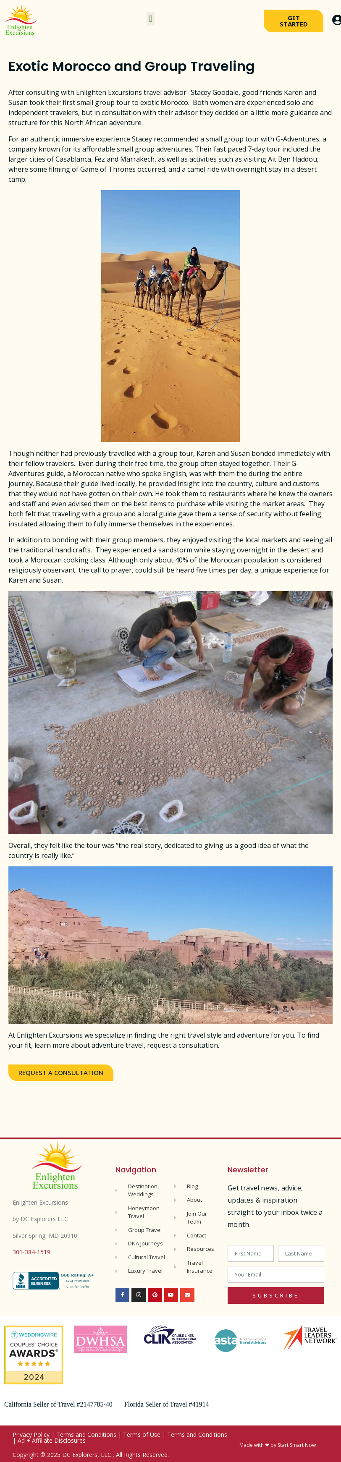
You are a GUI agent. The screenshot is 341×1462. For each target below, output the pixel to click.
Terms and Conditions (86, 1434)
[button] (151, 19)
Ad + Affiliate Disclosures (52, 1440)
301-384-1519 (31, 1252)
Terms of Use (141, 1434)
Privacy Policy (31, 1434)
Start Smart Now (297, 1445)
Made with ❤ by (258, 1445)
